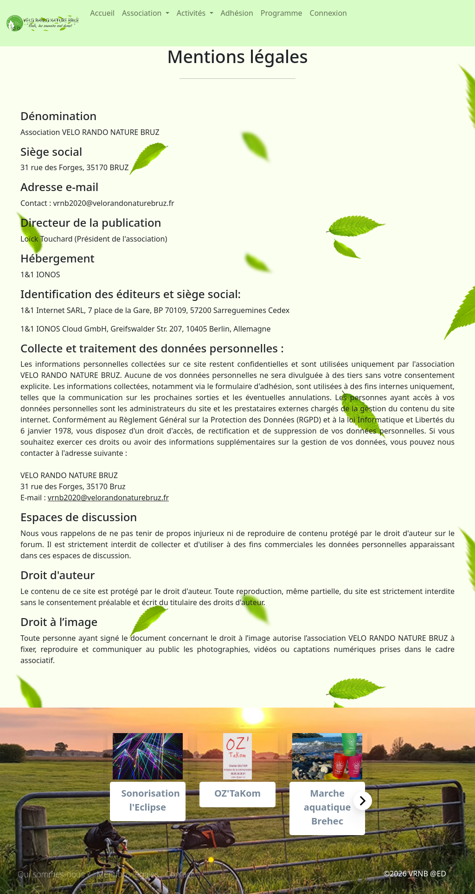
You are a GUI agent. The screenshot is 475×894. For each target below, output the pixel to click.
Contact (179, 874)
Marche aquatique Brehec (327, 807)
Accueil (102, 13)
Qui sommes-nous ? (54, 874)
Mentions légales (128, 874)
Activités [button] (192, 13)
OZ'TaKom (237, 793)
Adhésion (237, 13)
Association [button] (143, 13)
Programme (281, 13)
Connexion (328, 13)
